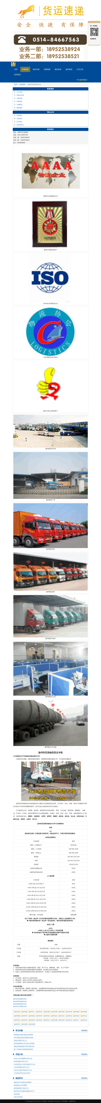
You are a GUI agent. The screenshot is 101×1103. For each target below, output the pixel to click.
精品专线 (36, 69)
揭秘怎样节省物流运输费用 (22, 1082)
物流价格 (58, 69)
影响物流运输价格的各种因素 (23, 1034)
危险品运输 (20, 95)
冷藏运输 (19, 98)
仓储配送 (19, 104)
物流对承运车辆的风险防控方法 (24, 1091)
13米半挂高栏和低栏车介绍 (23, 1070)
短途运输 (17, 1094)
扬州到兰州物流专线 (19, 1006)
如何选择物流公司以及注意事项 (24, 1043)
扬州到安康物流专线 (19, 999)
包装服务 (19, 101)
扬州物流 (69, 69)
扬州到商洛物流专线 (19, 1001)
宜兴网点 (19, 121)
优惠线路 (47, 69)
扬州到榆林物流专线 (19, 1004)
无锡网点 (19, 118)
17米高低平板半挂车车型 (22, 1073)
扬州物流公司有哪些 (20, 1085)
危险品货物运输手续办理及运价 (24, 1046)
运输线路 (25, 69)
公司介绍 (80, 69)
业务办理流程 (18, 1097)
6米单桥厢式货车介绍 (21, 1061)
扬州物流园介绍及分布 (21, 1088)
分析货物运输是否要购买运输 (23, 1037)
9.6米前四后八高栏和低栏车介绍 (24, 1064)
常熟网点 (19, 115)
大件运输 (19, 92)
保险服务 (19, 107)
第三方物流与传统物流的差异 (23, 1049)
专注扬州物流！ (82, 80)
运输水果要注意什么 (20, 1040)
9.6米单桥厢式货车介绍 (21, 1067)
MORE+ (84, 1031)
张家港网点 (20, 125)
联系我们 (17, 74)
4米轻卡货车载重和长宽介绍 (23, 1058)
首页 (16, 69)
